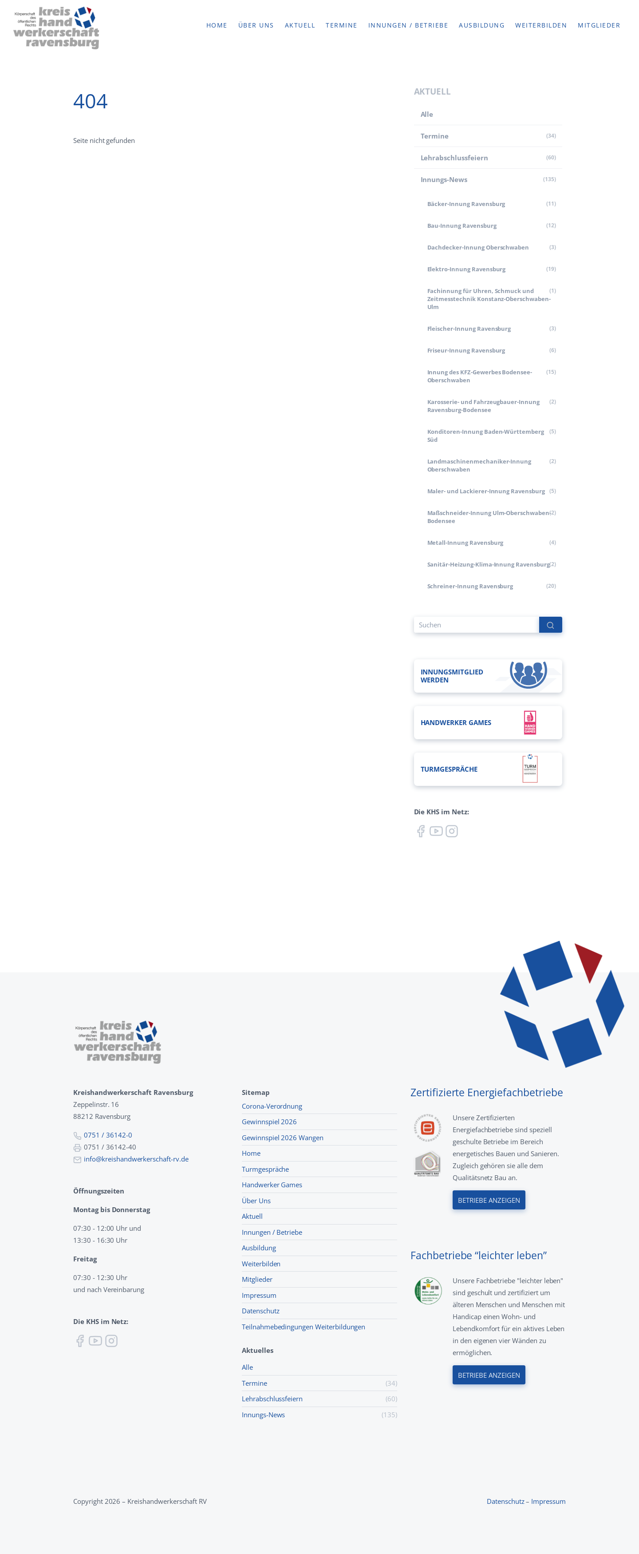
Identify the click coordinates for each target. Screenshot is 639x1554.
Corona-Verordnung (272, 1106)
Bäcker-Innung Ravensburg (466, 204)
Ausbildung (482, 25)
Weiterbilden (541, 25)
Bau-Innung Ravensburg (462, 226)
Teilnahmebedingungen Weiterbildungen (303, 1326)
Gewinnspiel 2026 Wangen (282, 1137)
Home (217, 25)
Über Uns (256, 1200)
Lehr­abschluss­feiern (454, 157)
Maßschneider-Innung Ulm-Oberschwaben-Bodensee (489, 517)
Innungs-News (444, 179)
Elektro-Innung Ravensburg (466, 269)
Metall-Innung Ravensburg (465, 543)
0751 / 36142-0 (108, 1134)
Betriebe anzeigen (489, 1200)
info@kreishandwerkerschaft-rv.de (136, 1158)
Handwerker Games (272, 1184)
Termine (341, 25)
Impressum (259, 1295)
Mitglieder (599, 25)
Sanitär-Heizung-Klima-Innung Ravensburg (488, 564)
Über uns (256, 25)
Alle (427, 114)
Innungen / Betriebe (408, 25)
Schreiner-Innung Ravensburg (470, 586)
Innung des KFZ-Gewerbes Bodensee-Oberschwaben (479, 376)
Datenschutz (261, 1310)
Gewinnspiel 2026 (269, 1121)
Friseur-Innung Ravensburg (466, 350)
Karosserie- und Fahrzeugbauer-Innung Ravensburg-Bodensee (483, 406)
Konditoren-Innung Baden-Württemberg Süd (485, 436)
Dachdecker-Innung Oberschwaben (478, 247)
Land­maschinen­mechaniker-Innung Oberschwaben (479, 465)
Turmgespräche (265, 1169)
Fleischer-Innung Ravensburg (469, 329)
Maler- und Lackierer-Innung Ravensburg (486, 491)
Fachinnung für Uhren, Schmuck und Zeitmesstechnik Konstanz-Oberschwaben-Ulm (489, 299)
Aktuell (300, 25)
